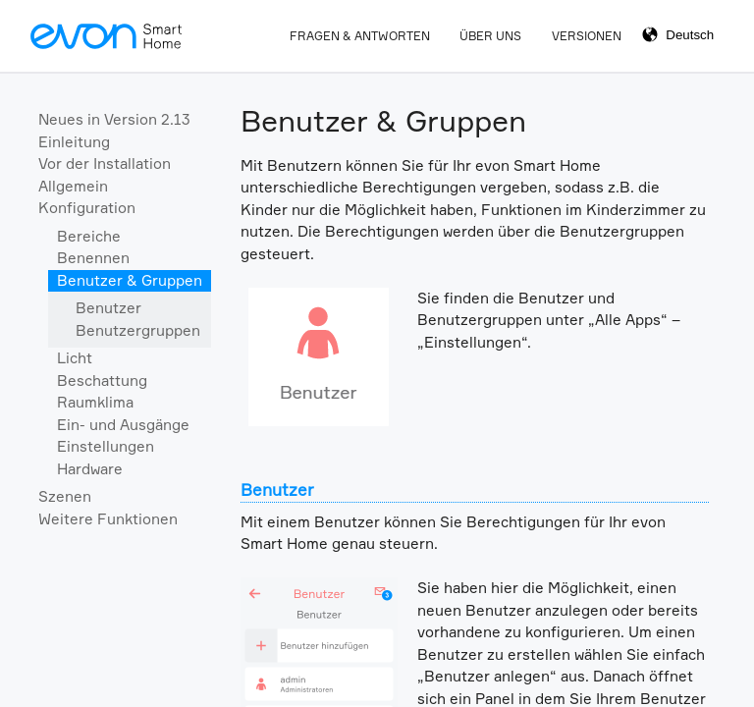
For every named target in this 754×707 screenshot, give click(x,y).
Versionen (586, 35)
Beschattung (102, 380)
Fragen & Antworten (360, 35)
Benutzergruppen (138, 330)
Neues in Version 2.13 (114, 119)
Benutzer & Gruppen (129, 280)
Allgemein (73, 186)
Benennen (93, 257)
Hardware (90, 469)
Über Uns (490, 35)
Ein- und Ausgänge (123, 424)
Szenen (64, 496)
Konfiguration (86, 207)
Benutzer (108, 308)
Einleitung (74, 142)
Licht (74, 358)
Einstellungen (105, 446)
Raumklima (95, 402)
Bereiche (89, 236)
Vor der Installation (104, 163)
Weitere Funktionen (108, 519)
